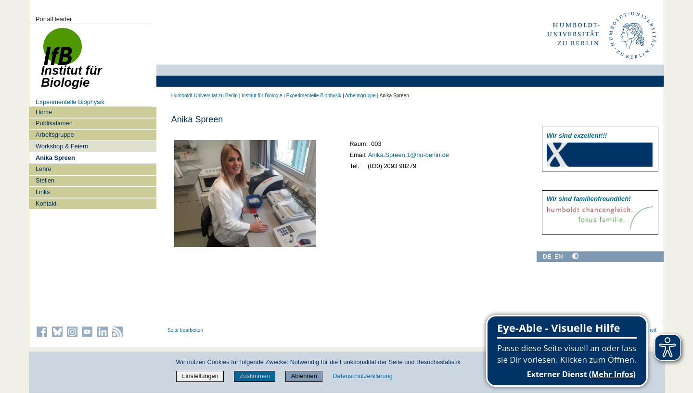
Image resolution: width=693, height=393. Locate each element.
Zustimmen (255, 376)
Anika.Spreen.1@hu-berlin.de (408, 154)
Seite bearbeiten (185, 330)
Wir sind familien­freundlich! (589, 198)
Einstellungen (199, 376)
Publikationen (54, 123)
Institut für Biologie (262, 95)
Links (43, 192)
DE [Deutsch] (547, 256)
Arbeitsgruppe (55, 134)
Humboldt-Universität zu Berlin (204, 95)
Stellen (45, 180)
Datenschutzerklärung (362, 376)
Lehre (43, 168)
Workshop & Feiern (62, 146)
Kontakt (46, 203)
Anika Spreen (55, 157)
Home (44, 112)
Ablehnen (304, 376)
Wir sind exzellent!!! (577, 135)
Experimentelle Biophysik (70, 101)
